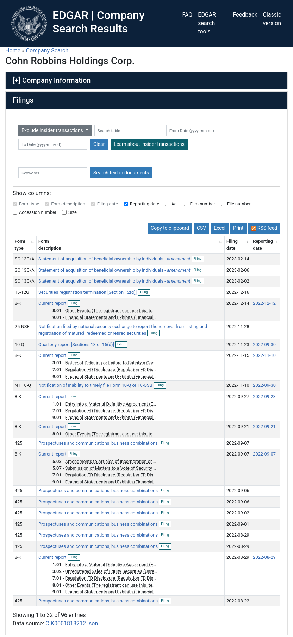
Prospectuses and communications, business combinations (98, 443)
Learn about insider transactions (149, 144)
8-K (18, 303)
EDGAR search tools (207, 23)
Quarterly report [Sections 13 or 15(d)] (76, 344)
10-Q (19, 344)
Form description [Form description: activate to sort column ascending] (49, 245)
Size (72, 212)
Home (12, 50)
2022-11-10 (264, 355)
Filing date (107, 203)
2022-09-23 (264, 396)
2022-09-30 (264, 344)
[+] (16, 80)
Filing (199, 259)
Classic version (272, 18)
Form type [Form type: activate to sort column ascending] (20, 245)
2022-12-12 (264, 303)
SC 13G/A (25, 258)
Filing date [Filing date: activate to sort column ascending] (232, 245)
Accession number (37, 212)
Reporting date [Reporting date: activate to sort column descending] (263, 245)
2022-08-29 (264, 557)
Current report (53, 303)
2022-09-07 (264, 454)
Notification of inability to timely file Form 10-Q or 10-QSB (96, 385)
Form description (68, 203)
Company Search (47, 50)
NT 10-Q (23, 385)
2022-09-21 (264, 426)
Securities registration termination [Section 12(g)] (88, 292)
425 (19, 443)
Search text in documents (121, 172)
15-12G (22, 292)
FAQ (187, 14)
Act (174, 203)
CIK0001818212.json (71, 623)
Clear (99, 144)
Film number (202, 203)
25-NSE (22, 326)
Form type (29, 203)
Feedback (245, 14)
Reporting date (145, 203)
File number (239, 203)
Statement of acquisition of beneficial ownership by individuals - (114, 258)
